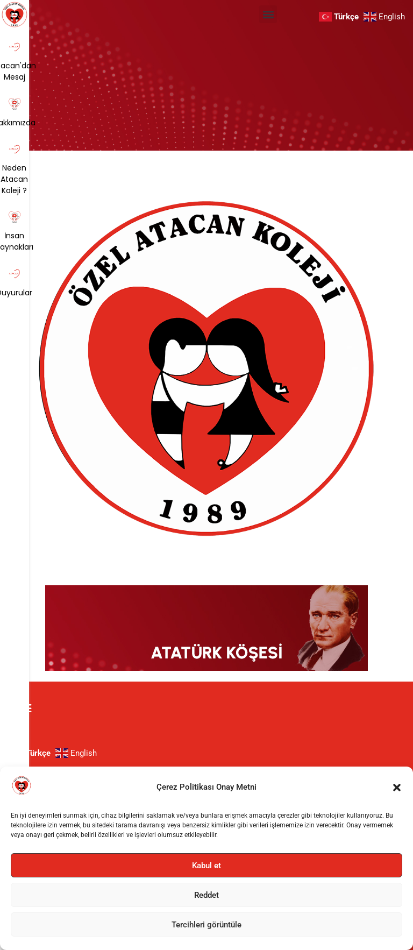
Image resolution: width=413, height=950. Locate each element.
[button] (396, 787)
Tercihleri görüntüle (206, 925)
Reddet (206, 895)
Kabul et (206, 865)
